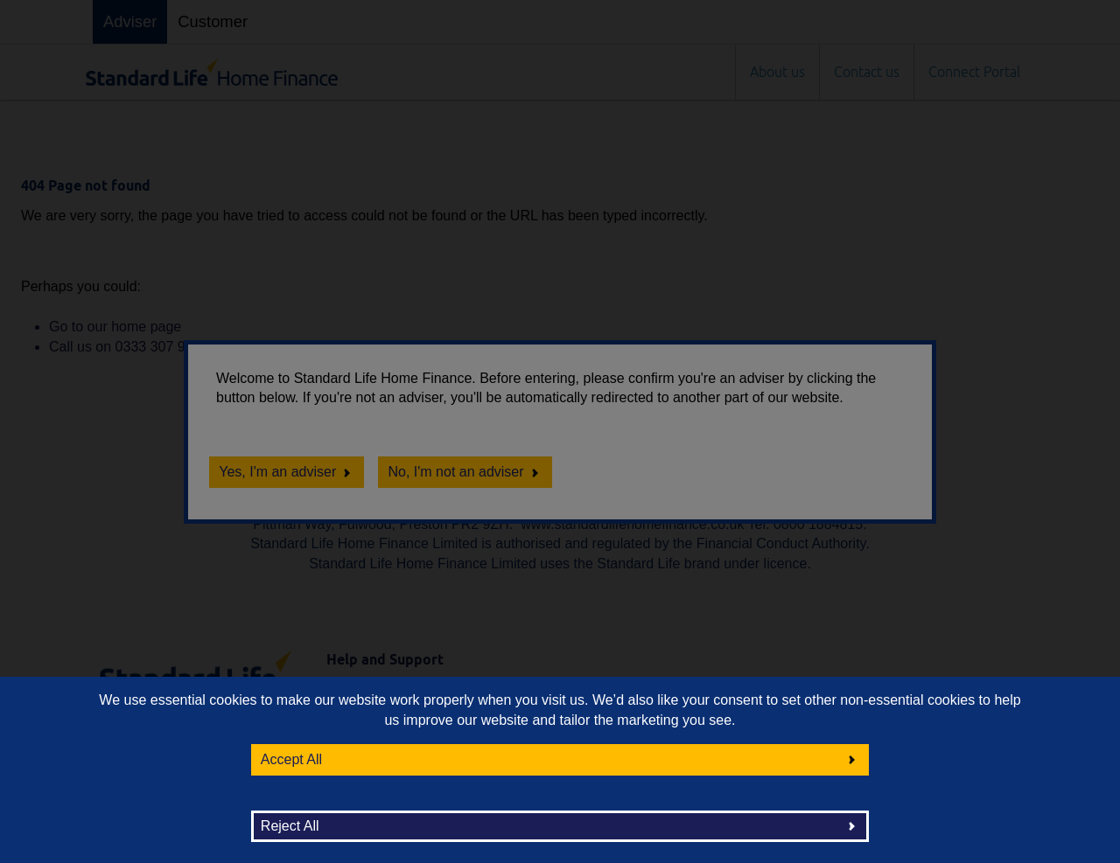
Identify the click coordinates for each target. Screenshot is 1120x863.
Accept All (291, 759)
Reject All (290, 825)
